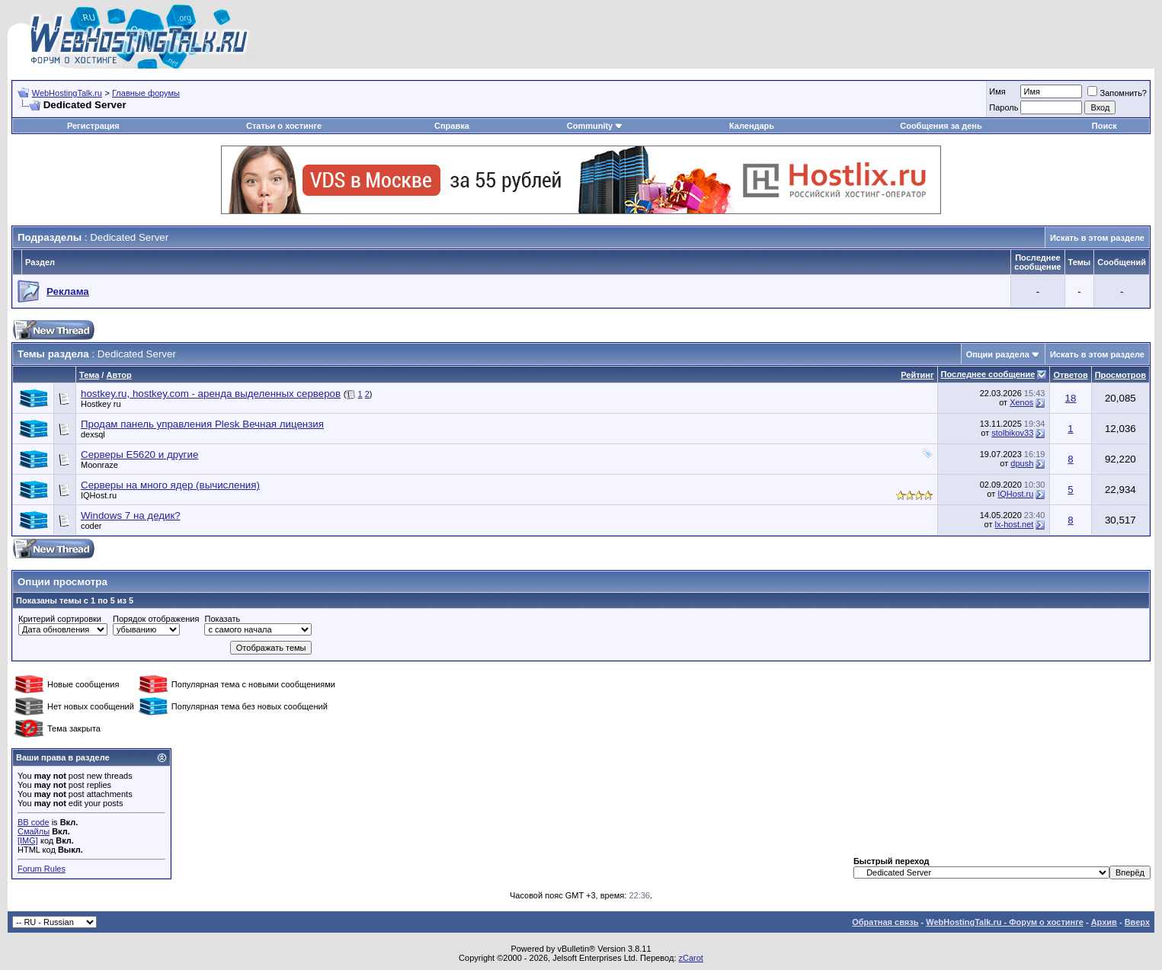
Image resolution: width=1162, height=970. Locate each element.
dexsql (93, 434)
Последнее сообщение (988, 374)
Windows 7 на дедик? (131, 515)
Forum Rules (42, 868)
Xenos (1021, 402)
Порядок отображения (156, 618)
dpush (1021, 463)
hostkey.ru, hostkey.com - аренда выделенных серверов (211, 393)
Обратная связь (885, 922)
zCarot (691, 957)
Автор (118, 374)
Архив (1104, 922)
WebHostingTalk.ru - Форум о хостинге (1005, 922)
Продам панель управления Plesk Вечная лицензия (202, 424)
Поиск (1104, 125)
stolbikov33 (1012, 432)
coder (91, 525)
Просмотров (1120, 374)
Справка (451, 125)
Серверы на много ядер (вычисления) (170, 485)
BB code (34, 822)
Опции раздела (997, 354)
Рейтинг (917, 374)
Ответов (1070, 374)
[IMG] (28, 840)
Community (595, 125)
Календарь (751, 125)
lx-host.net (1014, 524)
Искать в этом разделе (1097, 237)
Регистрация (93, 125)
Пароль (1003, 107)
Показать (222, 618)
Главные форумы (146, 93)
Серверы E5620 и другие (139, 454)
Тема (89, 374)
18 (1071, 398)
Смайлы (34, 831)
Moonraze (99, 464)
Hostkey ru (101, 403)
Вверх (1137, 922)
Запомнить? (1117, 93)
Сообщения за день (940, 125)
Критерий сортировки (59, 618)
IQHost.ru (99, 495)
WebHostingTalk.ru (67, 93)
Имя (997, 91)
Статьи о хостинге (284, 125)
